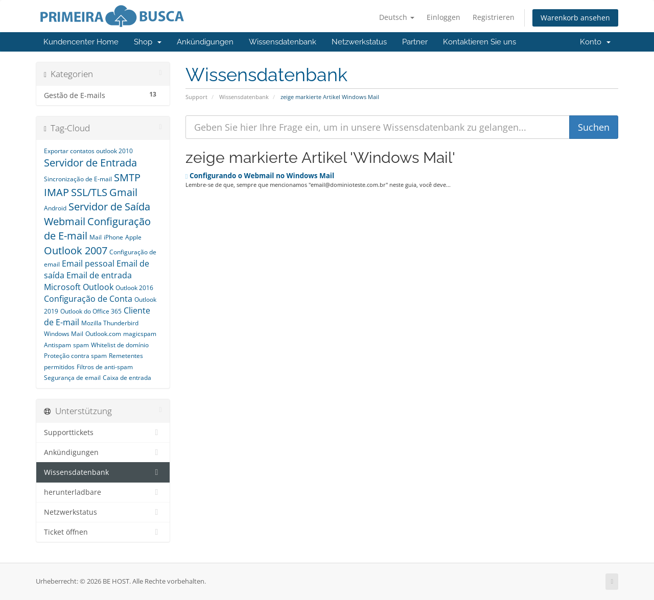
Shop (147, 41)
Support (196, 97)
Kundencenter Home (81, 41)
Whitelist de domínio (120, 345)
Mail (95, 237)
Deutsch (396, 17)
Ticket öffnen (103, 532)
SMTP (127, 177)
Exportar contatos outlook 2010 (88, 151)
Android (55, 208)
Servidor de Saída (109, 206)
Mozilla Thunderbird (109, 323)
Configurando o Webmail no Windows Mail (260, 175)
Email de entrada (99, 275)
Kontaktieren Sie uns (479, 41)
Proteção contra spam (75, 355)
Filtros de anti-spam (105, 367)
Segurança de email (72, 377)
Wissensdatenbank (282, 41)
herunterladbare (103, 492)
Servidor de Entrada (90, 163)
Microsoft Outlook (78, 287)
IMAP (56, 192)
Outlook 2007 (75, 250)
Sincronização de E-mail (78, 179)
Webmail (64, 221)
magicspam (139, 333)
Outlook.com (103, 333)
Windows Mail (63, 333)
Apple (133, 237)
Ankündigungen (205, 41)
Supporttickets (103, 432)
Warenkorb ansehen (575, 17)
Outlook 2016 (134, 287)
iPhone (113, 237)
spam (81, 345)
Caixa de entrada (127, 377)
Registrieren (494, 17)
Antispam (57, 345)
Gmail (123, 192)
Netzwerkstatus (359, 41)
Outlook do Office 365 (91, 311)
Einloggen (443, 17)
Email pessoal (88, 263)
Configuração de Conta (88, 298)
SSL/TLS (89, 192)
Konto (595, 41)
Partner (415, 41)
